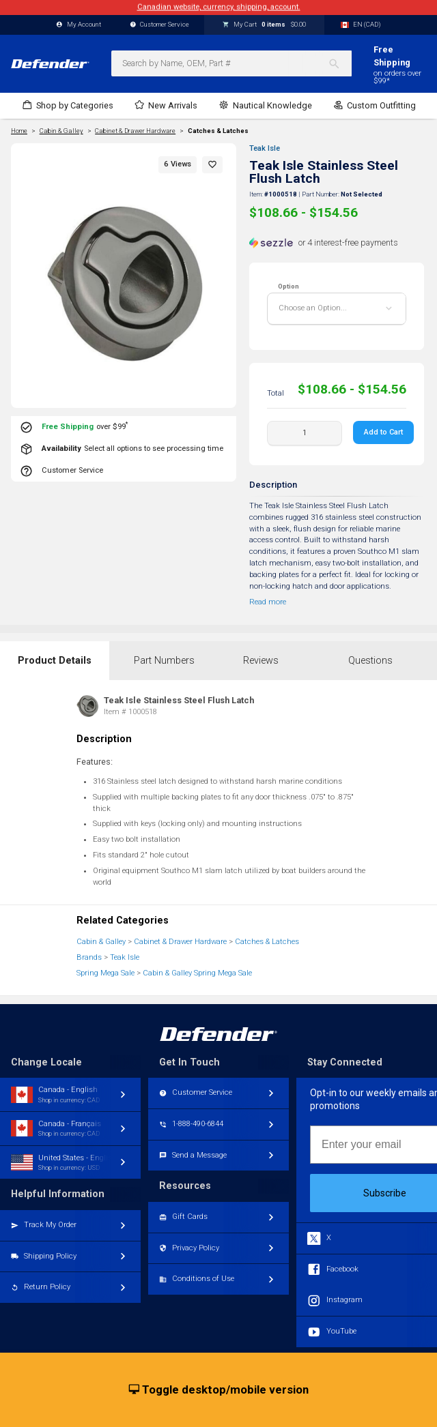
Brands (89, 957)
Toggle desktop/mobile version (218, 1390)
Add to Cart (383, 432)
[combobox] (231, 63)
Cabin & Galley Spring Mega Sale (197, 973)
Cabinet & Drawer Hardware (180, 941)
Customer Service (160, 24)
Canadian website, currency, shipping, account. (218, 7)
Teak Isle (264, 148)
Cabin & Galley (101, 941)
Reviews (261, 660)
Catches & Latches (218, 131)
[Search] (340, 63)
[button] (212, 164)
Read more (267, 602)
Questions (370, 660)
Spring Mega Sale (105, 973)
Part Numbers (164, 660)
